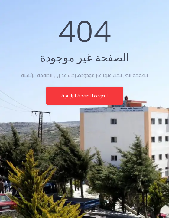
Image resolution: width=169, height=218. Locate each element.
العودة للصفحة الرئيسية (84, 95)
